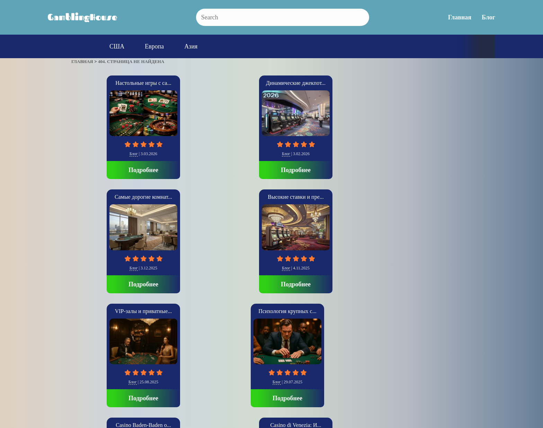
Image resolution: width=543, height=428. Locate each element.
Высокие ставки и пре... (353, 83)
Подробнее (108, 170)
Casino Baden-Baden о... (189, 197)
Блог (488, 17)
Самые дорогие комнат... (271, 83)
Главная (459, 17)
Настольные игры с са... (108, 83)
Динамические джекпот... (190, 83)
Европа (154, 46)
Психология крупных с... (108, 197)
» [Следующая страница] (81, 344)
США (116, 46)
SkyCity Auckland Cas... (353, 197)
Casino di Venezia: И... (271, 197)
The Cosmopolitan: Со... (435, 197)
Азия (190, 46)
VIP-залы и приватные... (435, 83)
